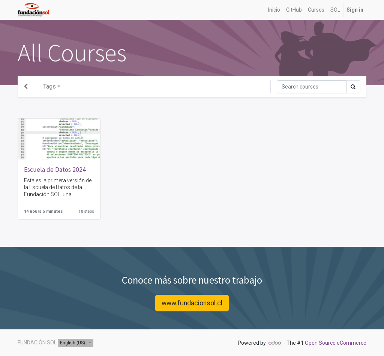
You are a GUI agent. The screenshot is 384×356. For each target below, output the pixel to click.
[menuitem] (274, 10)
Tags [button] (49, 86)
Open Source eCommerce (335, 343)
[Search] (311, 86)
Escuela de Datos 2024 (55, 169)
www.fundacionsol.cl (192, 303)
